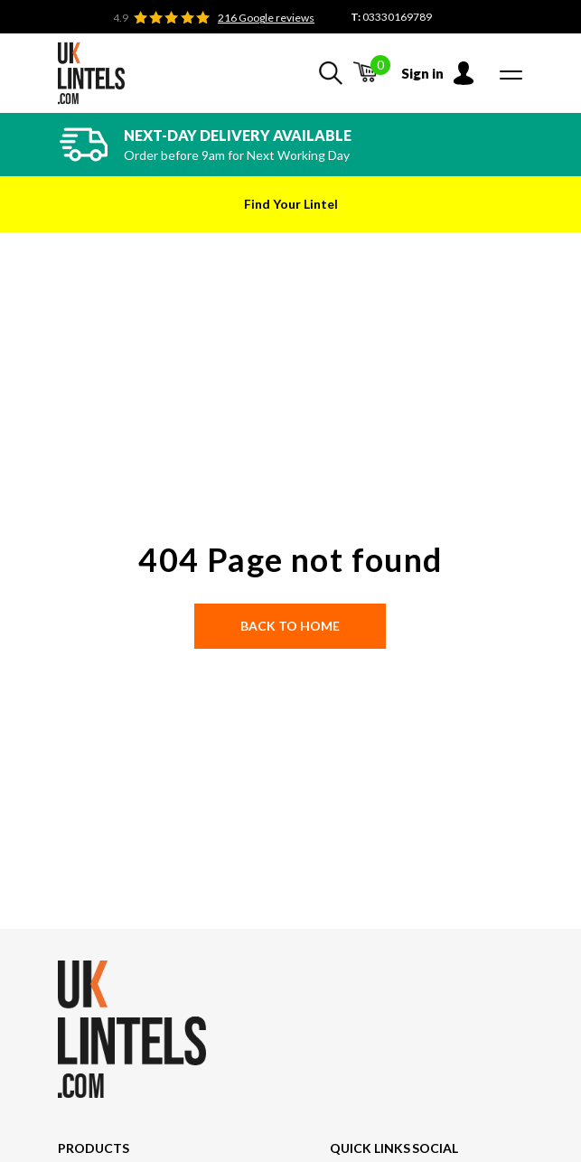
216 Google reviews (266, 17)
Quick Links (370, 1148)
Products (93, 1148)
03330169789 (397, 16)
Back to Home (290, 625)
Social (435, 1148)
